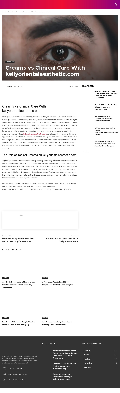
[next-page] (87, 149)
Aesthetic (11, 12)
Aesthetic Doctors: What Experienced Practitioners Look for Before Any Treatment (17, 286)
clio (10, 86)
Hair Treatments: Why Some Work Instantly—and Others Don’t (58, 327)
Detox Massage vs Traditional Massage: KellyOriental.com (103, 118)
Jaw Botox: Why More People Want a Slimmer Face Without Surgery (19, 327)
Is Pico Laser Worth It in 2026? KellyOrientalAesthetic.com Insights (59, 284)
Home (4, 12)
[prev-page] (83, 149)
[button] (116, 4)
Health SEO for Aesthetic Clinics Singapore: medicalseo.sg (105, 106)
